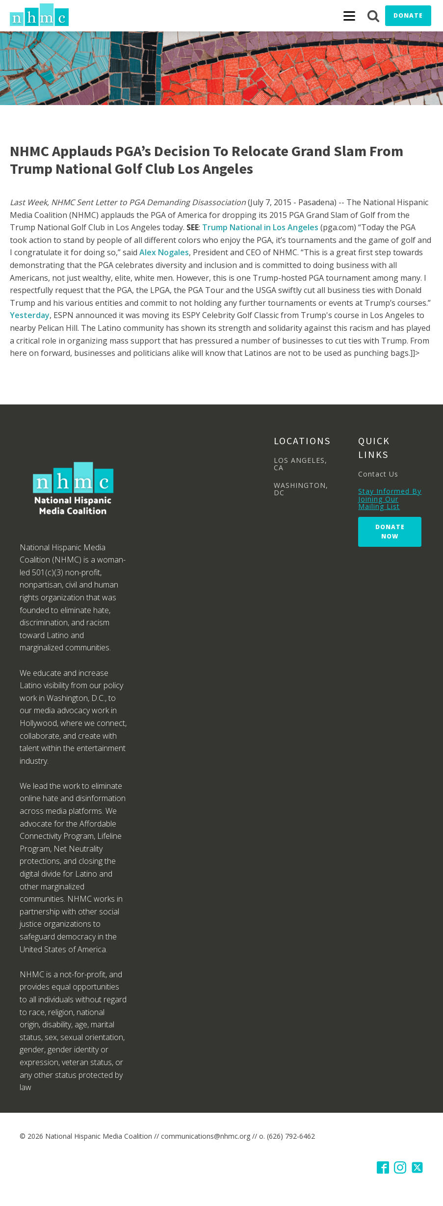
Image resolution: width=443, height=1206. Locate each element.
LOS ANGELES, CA (300, 464)
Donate (408, 15)
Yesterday (30, 315)
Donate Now (390, 531)
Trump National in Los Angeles (261, 227)
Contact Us (378, 474)
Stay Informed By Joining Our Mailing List (389, 498)
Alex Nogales (164, 252)
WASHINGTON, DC (301, 489)
